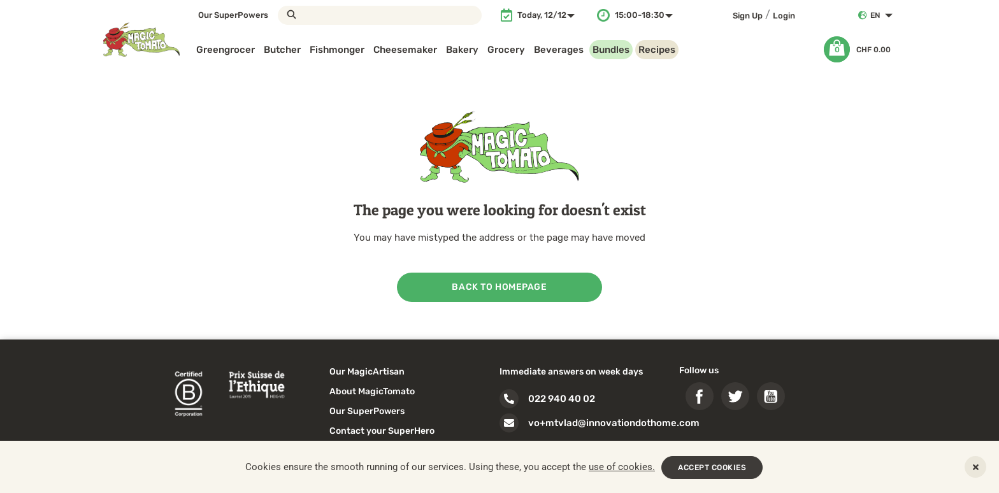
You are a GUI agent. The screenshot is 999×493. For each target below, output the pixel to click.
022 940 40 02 (561, 398)
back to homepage (499, 287)
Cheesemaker (405, 49)
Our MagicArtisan (367, 371)
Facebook (700, 396)
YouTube (771, 396)
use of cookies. (622, 467)
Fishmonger (337, 49)
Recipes (656, 49)
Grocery (506, 49)
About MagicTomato (372, 391)
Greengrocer (225, 49)
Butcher (282, 49)
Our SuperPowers (233, 15)
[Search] (380, 15)
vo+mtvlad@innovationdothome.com (614, 423)
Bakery (462, 49)
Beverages (559, 49)
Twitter (735, 396)
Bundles (611, 49)
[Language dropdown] (884, 15)
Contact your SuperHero (382, 430)
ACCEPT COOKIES (712, 467)
